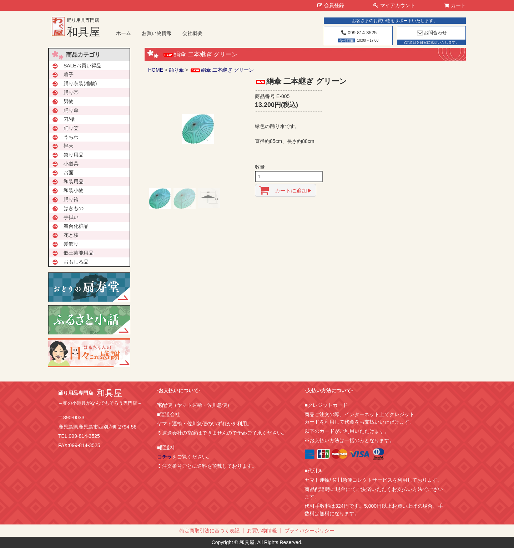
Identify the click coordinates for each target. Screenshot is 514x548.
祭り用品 (74, 155)
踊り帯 (71, 92)
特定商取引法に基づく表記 (210, 530)
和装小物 (74, 190)
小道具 (71, 164)
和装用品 (74, 181)
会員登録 (330, 5)
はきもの (74, 208)
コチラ (164, 457)
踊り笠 (71, 128)
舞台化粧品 (76, 226)
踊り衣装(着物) (80, 83)
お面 (69, 172)
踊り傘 (176, 70)
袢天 (69, 146)
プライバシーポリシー (309, 530)
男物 (69, 101)
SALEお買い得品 (82, 65)
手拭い (71, 217)
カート (455, 5)
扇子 (69, 74)
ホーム (123, 33)
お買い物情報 (157, 33)
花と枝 (71, 235)
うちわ (71, 137)
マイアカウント (394, 5)
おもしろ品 (76, 262)
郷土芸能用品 (79, 253)
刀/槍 (69, 119)
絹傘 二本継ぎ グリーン (222, 70)
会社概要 (192, 33)
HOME (155, 70)
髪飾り (71, 244)
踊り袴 (71, 199)
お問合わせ (431, 32)
